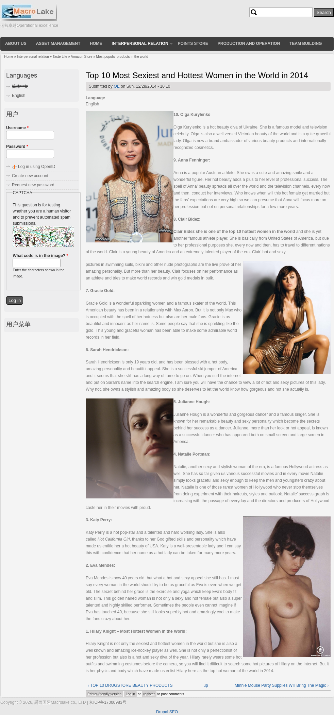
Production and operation (249, 43)
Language (95, 98)
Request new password (33, 185)
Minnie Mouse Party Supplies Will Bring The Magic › (282, 685)
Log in (130, 694)
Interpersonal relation (140, 43)
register (149, 694)
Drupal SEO (167, 712)
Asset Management (58, 43)
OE (116, 86)
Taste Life (60, 56)
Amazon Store (81, 56)
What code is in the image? (40, 255)
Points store (193, 43)
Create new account (30, 175)
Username (17, 127)
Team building (305, 43)
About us (16, 43)
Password (17, 146)
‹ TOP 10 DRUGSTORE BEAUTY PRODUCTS (130, 685)
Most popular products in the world (122, 56)
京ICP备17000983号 (107, 702)
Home (96, 43)
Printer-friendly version (104, 694)
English (18, 95)
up (205, 685)
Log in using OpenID (36, 166)
